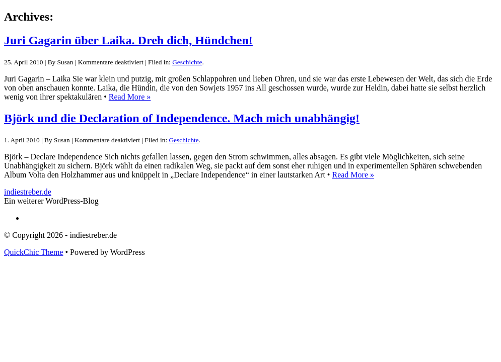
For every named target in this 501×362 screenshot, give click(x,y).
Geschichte (187, 62)
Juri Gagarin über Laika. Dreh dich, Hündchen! (128, 40)
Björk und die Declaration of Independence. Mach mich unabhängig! (182, 118)
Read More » (130, 97)
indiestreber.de (27, 192)
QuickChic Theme (33, 252)
